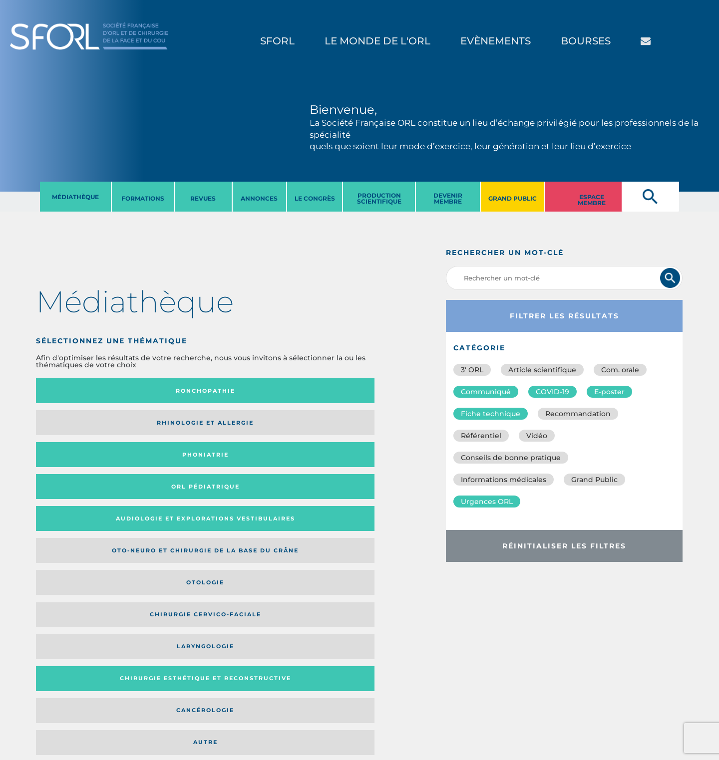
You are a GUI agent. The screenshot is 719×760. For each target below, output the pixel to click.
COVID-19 (552, 391)
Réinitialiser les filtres (564, 545)
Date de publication (355, 539)
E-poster (609, 391)
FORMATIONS (142, 198)
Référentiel (481, 435)
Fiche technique (490, 413)
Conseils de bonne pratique (511, 457)
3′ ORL (472, 369)
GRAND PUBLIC (512, 198)
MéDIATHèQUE (75, 197)
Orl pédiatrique (332, 391)
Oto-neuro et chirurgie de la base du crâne (159, 430)
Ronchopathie (76, 390)
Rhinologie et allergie (160, 391)
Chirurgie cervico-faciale (327, 430)
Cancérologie (252, 473)
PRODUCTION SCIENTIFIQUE (379, 198)
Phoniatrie (252, 390)
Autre (339, 473)
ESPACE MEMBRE (592, 200)
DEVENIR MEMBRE (447, 198)
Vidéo (536, 435)
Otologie (252, 430)
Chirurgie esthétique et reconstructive (163, 473)
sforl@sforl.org (182, 698)
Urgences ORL (487, 501)
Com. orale (620, 369)
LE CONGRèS (315, 198)
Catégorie (241, 539)
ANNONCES (259, 198)
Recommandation (578, 413)
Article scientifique (542, 369)
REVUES (203, 198)
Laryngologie (76, 473)
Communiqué (486, 391)
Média (297, 539)
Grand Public (594, 479)
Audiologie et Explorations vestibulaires (72, 430)
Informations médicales (503, 479)
